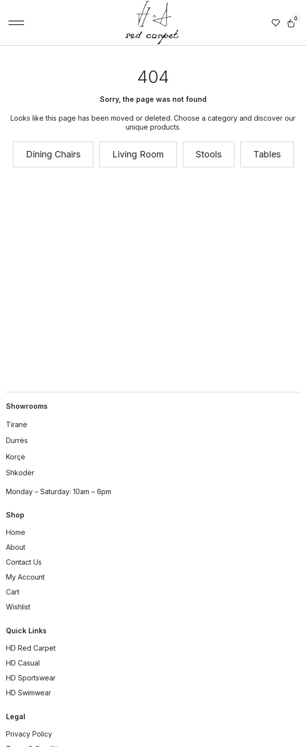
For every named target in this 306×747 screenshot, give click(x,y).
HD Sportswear (31, 677)
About (15, 547)
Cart (12, 592)
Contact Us (24, 562)
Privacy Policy (29, 734)
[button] (16, 23)
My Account (25, 577)
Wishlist (18, 606)
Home (15, 532)
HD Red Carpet (31, 648)
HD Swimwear (28, 692)
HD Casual (23, 663)
